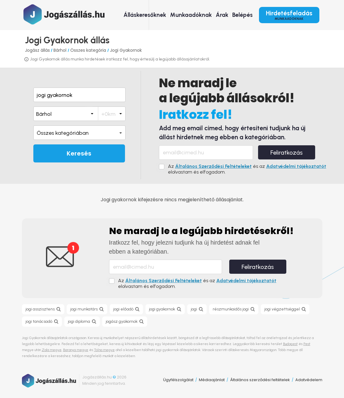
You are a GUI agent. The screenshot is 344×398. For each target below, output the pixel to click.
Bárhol (60, 50)
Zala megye (52, 350)
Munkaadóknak (191, 14)
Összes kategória (88, 50)
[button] (79, 132)
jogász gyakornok (122, 321)
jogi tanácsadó (39, 321)
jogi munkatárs (84, 309)
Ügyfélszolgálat (178, 380)
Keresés (79, 153)
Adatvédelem (308, 380)
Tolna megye (104, 350)
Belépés (242, 14)
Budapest (290, 344)
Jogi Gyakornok (126, 50)
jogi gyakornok (162, 309)
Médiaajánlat (212, 380)
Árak (222, 14)
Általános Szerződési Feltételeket (213, 166)
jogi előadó (123, 309)
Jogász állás (37, 50)
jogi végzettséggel (282, 309)
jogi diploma (79, 321)
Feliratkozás (286, 152)
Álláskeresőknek (144, 14)
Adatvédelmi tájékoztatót (296, 166)
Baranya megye (75, 350)
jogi (194, 309)
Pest (306, 344)
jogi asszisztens (40, 309)
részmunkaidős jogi (231, 309)
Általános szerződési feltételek (260, 380)
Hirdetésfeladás (289, 15)
